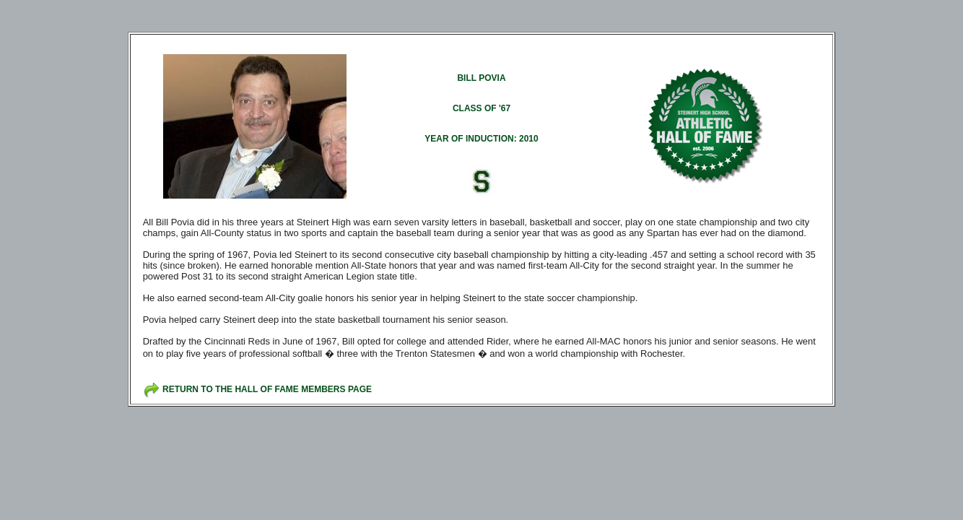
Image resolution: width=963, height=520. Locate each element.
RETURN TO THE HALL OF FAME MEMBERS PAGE (267, 389)
